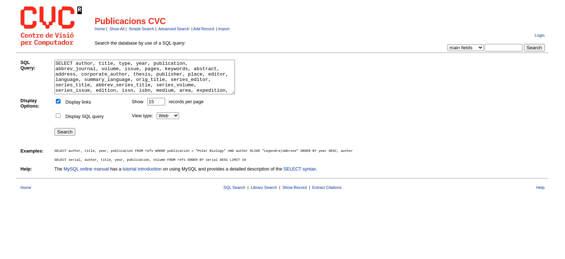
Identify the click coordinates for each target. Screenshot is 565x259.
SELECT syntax (300, 175)
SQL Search (234, 194)
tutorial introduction (142, 175)
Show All (117, 29)
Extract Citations (327, 194)
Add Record (203, 29)
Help (540, 194)
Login (539, 35)
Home (100, 29)
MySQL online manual (85, 175)
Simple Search (141, 29)
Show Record (294, 194)
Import (224, 29)
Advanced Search (173, 29)
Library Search (264, 194)
